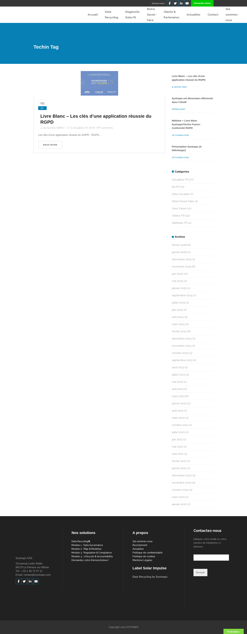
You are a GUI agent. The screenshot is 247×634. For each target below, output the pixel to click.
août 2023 (178, 367)
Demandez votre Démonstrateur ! (90, 560)
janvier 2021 (179, 468)
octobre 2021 (180, 425)
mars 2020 (178, 497)
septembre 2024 (182, 295)
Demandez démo (202, 3)
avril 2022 (177, 410)
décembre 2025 (182, 259)
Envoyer (200, 572)
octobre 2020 (180, 489)
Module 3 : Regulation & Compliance (92, 552)
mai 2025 (177, 281)
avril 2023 (177, 389)
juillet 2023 (178, 374)
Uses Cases (179, 208)
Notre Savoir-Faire (183, 201)
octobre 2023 (180, 353)
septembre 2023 (182, 360)
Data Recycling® (81, 541)
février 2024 (179, 331)
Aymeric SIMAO (55, 128)
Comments (107, 128)
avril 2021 (177, 453)
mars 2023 (178, 396)
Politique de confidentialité (148, 552)
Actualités (138, 549)
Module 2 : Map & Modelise (86, 549)
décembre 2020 (182, 475)
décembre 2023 (182, 338)
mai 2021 (177, 446)
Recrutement (140, 545)
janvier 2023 (179, 403)
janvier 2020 (179, 504)
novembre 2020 (182, 482)
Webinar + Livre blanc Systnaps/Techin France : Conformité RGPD (186, 124)
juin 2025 (177, 273)
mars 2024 (178, 324)
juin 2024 (177, 309)
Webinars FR (179, 222)
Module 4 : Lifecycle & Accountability (92, 556)
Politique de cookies (144, 556)
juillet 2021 (178, 432)
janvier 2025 (179, 288)
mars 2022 (178, 417)
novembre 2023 (181, 345)
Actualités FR (80, 128)
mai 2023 (177, 381)
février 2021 (179, 461)
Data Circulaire (181, 194)
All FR (92, 128)
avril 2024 (178, 317)
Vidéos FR (178, 215)
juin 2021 (177, 439)
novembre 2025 (181, 266)
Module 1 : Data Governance (87, 545)
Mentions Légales (142, 560)
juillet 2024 (178, 302)
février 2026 (179, 245)
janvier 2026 (179, 252)
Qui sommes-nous (143, 541)
